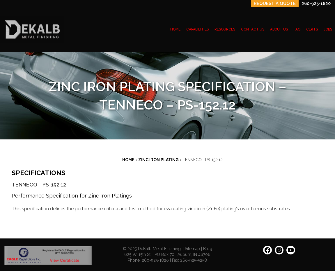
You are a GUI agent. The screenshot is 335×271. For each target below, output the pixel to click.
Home (128, 159)
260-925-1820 (316, 3)
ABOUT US (279, 29)
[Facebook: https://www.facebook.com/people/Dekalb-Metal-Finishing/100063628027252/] (267, 252)
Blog (207, 248)
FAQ (297, 29)
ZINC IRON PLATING (158, 159)
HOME (175, 29)
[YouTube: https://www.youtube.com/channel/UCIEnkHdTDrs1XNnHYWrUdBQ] (290, 252)
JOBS (328, 29)
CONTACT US (252, 29)
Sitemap (192, 248)
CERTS (312, 29)
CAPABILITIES (197, 29)
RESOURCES (225, 29)
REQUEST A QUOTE (275, 3)
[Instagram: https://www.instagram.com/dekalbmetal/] (279, 252)
